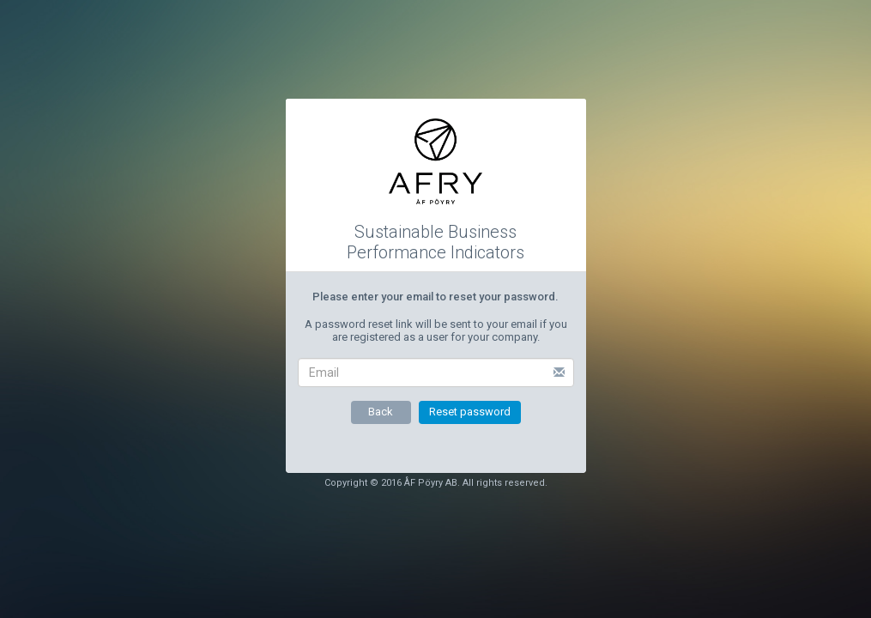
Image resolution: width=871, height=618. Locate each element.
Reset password (470, 411)
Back (380, 411)
